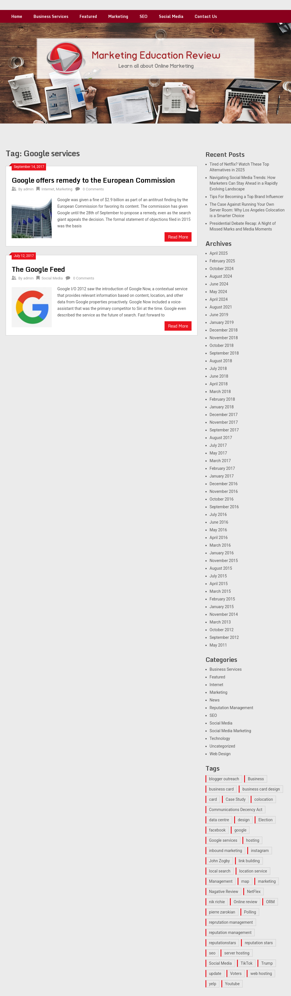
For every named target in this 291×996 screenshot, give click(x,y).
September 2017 (224, 430)
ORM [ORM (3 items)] (270, 902)
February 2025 (222, 261)
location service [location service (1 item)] (253, 871)
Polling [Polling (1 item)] (250, 912)
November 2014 (224, 614)
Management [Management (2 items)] (220, 881)
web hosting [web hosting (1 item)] (261, 973)
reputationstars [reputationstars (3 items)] (222, 943)
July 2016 (218, 514)
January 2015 (222, 606)
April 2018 (219, 384)
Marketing (118, 16)
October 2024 (222, 268)
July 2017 (218, 445)
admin (28, 189)
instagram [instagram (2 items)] (260, 850)
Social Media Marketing (230, 731)
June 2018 (219, 376)
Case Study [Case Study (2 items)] (236, 799)
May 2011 (218, 645)
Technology (220, 738)
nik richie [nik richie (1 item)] (217, 902)
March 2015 (220, 591)
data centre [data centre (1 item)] (219, 820)
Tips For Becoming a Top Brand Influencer (247, 196)
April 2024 (219, 299)
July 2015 (218, 576)
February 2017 (222, 468)
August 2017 (221, 437)
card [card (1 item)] (213, 799)
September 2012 (224, 637)
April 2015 (219, 583)
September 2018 (224, 353)
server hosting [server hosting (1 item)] (236, 953)
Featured (88, 16)
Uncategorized (222, 746)
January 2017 (222, 476)
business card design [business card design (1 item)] (261, 789)
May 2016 (218, 530)
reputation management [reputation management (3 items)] (230, 932)
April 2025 (219, 253)
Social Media (171, 16)
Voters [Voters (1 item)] (236, 973)
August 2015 (221, 568)
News (215, 700)
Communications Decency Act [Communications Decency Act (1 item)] (235, 809)
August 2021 (221, 307)
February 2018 (222, 399)
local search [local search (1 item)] (219, 871)
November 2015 (224, 560)
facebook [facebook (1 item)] (217, 830)
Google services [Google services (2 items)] (223, 840)
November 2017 (224, 422)
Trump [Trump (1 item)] (267, 963)
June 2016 (219, 522)
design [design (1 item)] (244, 820)
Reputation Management (231, 707)
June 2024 (219, 284)
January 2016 (222, 553)
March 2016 (220, 545)
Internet (47, 189)
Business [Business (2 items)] (256, 779)
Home (16, 16)
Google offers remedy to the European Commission (93, 180)
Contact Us (206, 16)
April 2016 (219, 537)
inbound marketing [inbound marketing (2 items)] (225, 850)
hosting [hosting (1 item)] (252, 840)
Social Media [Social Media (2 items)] (220, 963)
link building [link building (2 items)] (249, 861)
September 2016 (224, 507)
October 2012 (222, 629)
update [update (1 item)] (215, 973)
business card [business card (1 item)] (221, 789)
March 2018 (220, 391)
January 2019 (222, 322)
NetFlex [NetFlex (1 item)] (254, 891)
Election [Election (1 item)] (265, 820)
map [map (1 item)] (245, 881)
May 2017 (218, 453)
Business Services (51, 16)
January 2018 (222, 407)
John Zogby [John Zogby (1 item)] (219, 861)
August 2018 (221, 361)
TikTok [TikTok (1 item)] (247, 963)
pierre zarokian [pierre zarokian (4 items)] (222, 912)
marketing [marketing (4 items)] (267, 881)
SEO (143, 16)
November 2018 (224, 338)
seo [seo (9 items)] (212, 953)
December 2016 (224, 483)
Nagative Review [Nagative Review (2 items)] (223, 891)
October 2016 (222, 499)
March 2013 (220, 622)
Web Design (220, 754)
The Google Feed (38, 269)
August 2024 (221, 276)
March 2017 (220, 460)
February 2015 (222, 599)
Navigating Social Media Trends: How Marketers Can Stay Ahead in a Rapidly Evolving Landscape (244, 183)
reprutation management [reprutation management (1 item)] (231, 922)
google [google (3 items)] (240, 830)
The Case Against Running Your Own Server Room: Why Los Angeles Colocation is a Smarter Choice (247, 210)
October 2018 (222, 345)
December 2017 (224, 414)
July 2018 (218, 368)
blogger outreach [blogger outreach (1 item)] (224, 779)
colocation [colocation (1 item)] (263, 799)
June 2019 (219, 314)
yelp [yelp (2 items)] (212, 983)
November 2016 (224, 491)
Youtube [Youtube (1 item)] (232, 983)
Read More (178, 237)
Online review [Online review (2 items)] (245, 902)
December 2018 (224, 330)
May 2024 (218, 291)
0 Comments (93, 189)
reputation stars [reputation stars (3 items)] (259, 943)
